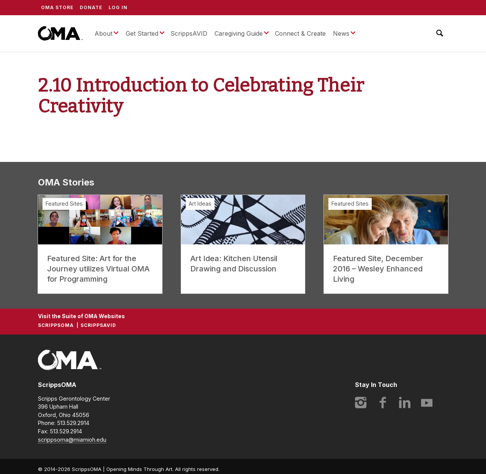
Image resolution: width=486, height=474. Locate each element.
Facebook (382, 402)
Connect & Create (300, 33)
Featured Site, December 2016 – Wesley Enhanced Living (378, 269)
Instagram (360, 402)
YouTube (426, 402)
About (103, 33)
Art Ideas (200, 203)
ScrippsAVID (188, 33)
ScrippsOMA (60, 33)
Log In (118, 7)
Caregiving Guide (239, 33)
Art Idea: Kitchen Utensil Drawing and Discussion (234, 263)
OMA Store (57, 7)
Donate (91, 7)
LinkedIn (404, 402)
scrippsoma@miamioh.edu (72, 439)
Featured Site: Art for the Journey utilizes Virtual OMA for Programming (98, 269)
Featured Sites (64, 203)
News (341, 33)
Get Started (142, 33)
